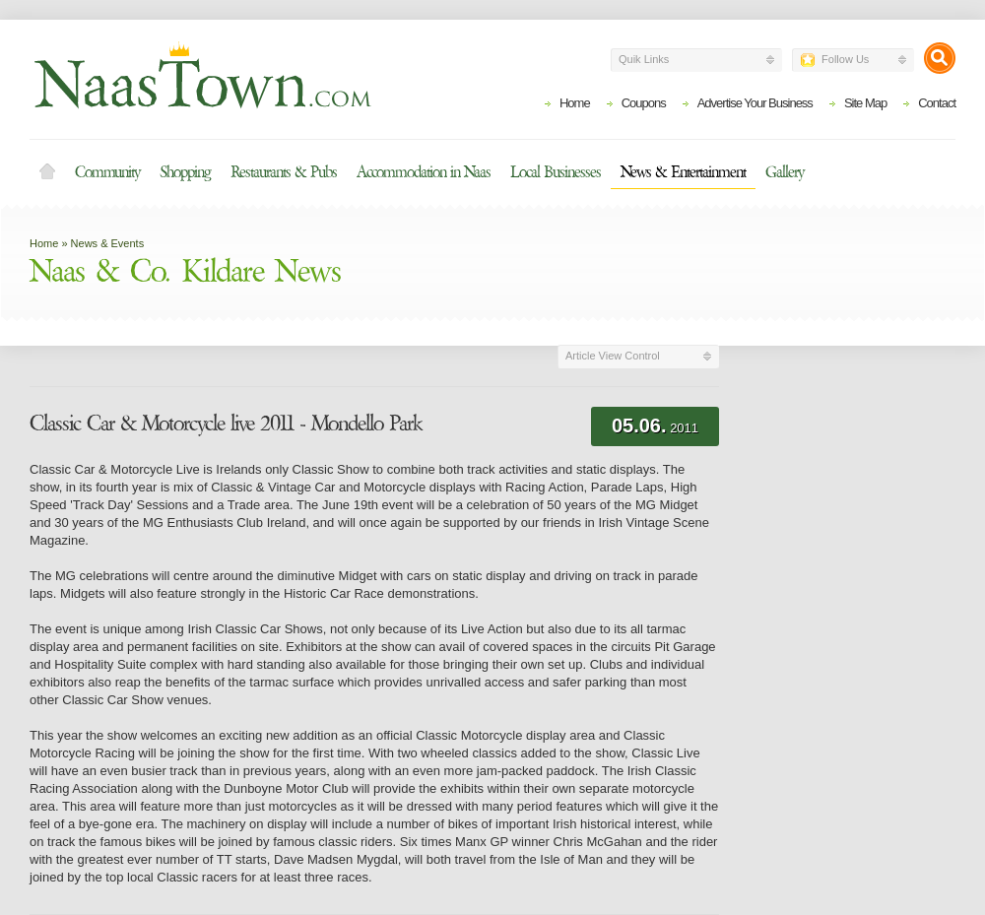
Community (107, 172)
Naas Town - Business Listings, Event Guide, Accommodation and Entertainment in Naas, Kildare (202, 74)
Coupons (644, 103)
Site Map (865, 103)
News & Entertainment (683, 172)
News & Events (108, 243)
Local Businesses (555, 172)
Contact (936, 103)
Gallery (784, 172)
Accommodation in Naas (424, 172)
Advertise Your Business (755, 103)
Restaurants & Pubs (283, 172)
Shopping (185, 172)
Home (574, 103)
